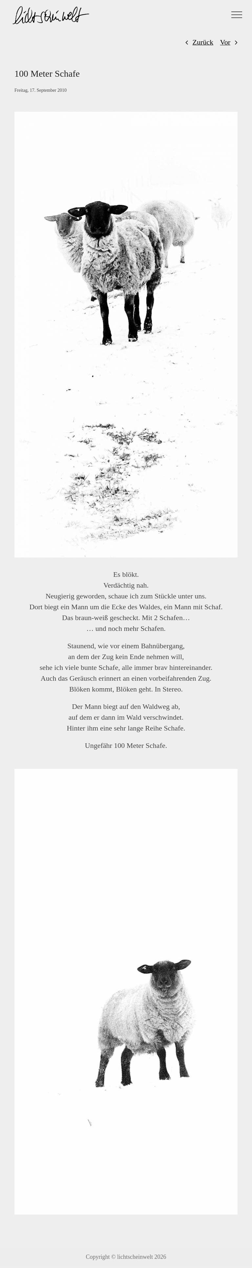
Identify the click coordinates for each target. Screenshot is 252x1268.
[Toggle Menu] (237, 14)
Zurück (203, 42)
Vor (225, 42)
